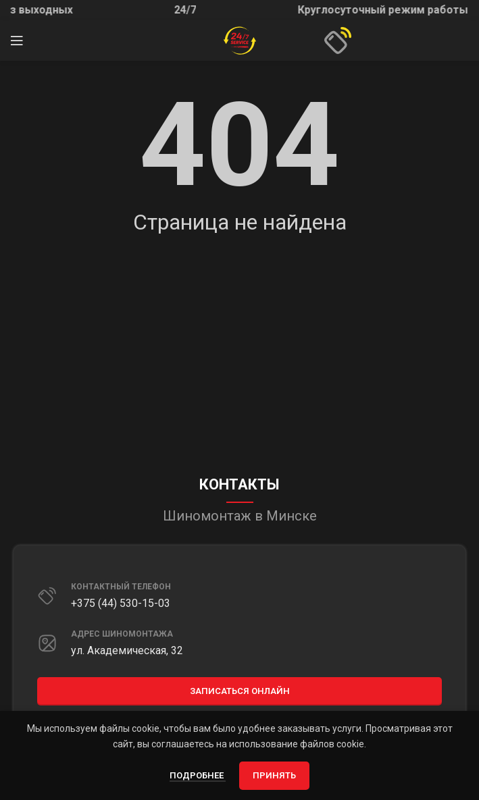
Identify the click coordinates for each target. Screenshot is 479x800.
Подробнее (198, 775)
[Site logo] (239, 39)
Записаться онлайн (240, 691)
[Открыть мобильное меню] (16, 40)
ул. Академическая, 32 (127, 650)
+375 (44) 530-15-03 (120, 603)
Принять (274, 775)
